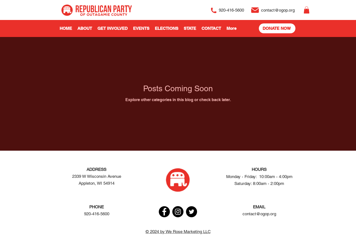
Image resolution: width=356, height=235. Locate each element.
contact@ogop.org (259, 213)
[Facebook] (164, 211)
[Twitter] (191, 211)
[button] (307, 10)
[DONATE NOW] (277, 28)
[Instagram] (177, 211)
